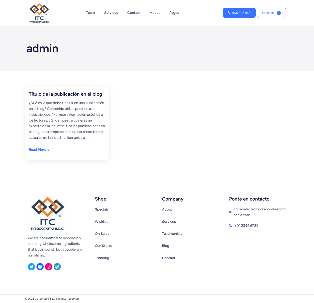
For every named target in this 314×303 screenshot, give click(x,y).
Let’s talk (268, 13)
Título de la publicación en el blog (65, 94)
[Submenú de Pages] (181, 13)
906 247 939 (241, 13)
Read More (37, 149)
